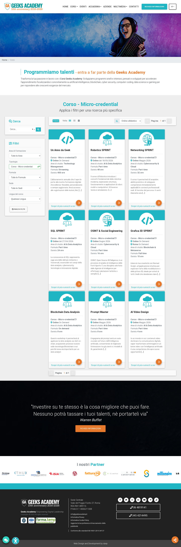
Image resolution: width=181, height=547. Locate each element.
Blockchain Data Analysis (65, 312)
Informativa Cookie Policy (80, 520)
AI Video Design (140, 312)
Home (4, 60)
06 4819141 (138, 507)
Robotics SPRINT (101, 150)
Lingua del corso (16, 194)
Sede (11, 183)
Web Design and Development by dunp (90, 543)
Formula (12, 172)
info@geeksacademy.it (79, 514)
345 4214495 (138, 515)
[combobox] (22, 129)
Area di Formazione (17, 151)
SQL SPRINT (58, 230)
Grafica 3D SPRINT (141, 230)
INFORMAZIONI (154, 7)
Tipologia (13, 161)
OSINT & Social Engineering (106, 230)
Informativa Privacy (77, 517)
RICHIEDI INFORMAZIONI (90, 428)
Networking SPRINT (142, 150)
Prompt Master (99, 312)
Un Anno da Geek (60, 150)
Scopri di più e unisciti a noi (63, 206)
